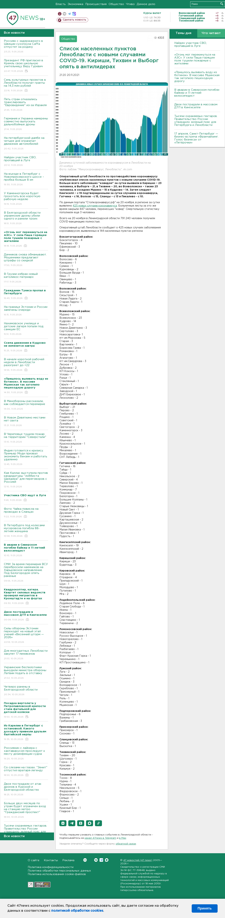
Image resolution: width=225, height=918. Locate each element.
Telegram (101, 860)
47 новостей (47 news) (137, 860)
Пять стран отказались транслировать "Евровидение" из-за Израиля (26, 105)
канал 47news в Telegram (100, 838)
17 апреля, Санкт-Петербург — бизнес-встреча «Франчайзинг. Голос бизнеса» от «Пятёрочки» (196, 138)
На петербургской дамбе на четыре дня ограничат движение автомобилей (26, 143)
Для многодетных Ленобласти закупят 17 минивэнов (26, 655)
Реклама (68, 860)
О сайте (33, 860)
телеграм (69, 14)
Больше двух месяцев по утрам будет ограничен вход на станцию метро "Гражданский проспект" (26, 810)
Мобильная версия (59, 14)
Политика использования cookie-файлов (57, 874)
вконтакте (64, 14)
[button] (62, 823)
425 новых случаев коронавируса (95, 206)
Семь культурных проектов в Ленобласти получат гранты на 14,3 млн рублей (26, 85)
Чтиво (130, 4)
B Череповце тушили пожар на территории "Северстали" (26, 438)
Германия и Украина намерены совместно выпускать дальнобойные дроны (26, 124)
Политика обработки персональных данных (59, 871)
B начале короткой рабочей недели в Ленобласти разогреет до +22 (26, 365)
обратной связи (126, 844)
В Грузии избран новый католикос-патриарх (26, 278)
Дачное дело (146, 4)
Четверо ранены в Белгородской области (26, 691)
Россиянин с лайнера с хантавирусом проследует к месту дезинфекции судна (26, 753)
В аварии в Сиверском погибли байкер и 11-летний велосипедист (196, 93)
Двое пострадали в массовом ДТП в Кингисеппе (195, 106)
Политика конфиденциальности (50, 867)
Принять (205, 908)
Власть (61, 4)
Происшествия (96, 4)
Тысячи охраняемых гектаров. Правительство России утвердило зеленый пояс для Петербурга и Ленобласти (195, 120)
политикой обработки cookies (77, 910)
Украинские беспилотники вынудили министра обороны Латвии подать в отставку (26, 673)
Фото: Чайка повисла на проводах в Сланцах (26, 513)
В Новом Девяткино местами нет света (26, 421)
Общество (116, 4)
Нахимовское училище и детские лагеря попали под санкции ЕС (26, 329)
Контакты (51, 860)
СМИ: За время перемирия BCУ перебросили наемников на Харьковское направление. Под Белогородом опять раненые (26, 572)
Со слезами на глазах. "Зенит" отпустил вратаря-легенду (26, 771)
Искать (221, 3)
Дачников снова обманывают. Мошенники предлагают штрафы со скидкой (26, 260)
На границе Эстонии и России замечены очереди (26, 311)
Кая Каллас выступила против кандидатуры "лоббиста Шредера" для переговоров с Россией (26, 480)
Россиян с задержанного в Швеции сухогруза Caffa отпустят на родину (26, 46)
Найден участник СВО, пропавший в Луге (26, 161)
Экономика (75, 4)
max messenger (74, 14)
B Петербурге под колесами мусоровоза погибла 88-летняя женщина (26, 531)
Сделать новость (74, 20)
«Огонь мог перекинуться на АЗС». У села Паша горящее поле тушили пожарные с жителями (194, 59)
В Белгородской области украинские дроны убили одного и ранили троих (26, 218)
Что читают (211, 33)
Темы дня (183, 33)
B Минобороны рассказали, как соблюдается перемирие (26, 405)
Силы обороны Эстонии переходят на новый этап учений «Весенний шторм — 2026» (26, 635)
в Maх (122, 838)
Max (106, 860)
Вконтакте (85, 860)
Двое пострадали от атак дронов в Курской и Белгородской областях (26, 789)
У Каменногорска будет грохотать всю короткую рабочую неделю (26, 199)
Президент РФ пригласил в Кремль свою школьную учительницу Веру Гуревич (26, 66)
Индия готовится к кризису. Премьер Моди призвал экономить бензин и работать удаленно (26, 457)
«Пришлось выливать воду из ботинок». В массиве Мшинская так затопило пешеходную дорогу (196, 76)
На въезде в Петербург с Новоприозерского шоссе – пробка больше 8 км (26, 179)
